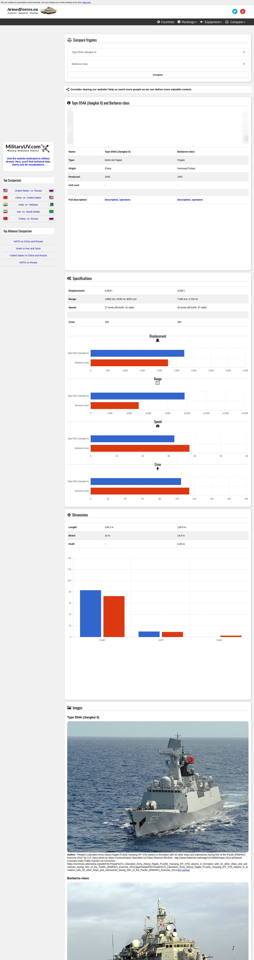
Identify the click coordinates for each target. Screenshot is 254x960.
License (186, 870)
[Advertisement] (28, 85)
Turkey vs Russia (28, 218)
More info (87, 2)
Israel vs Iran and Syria (28, 248)
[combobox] (158, 52)
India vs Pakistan (28, 204)
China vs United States (28, 197)
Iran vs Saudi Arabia (28, 211)
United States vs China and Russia (28, 255)
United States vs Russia (28, 190)
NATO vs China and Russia (28, 241)
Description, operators (117, 199)
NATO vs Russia (28, 262)
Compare (158, 75)
